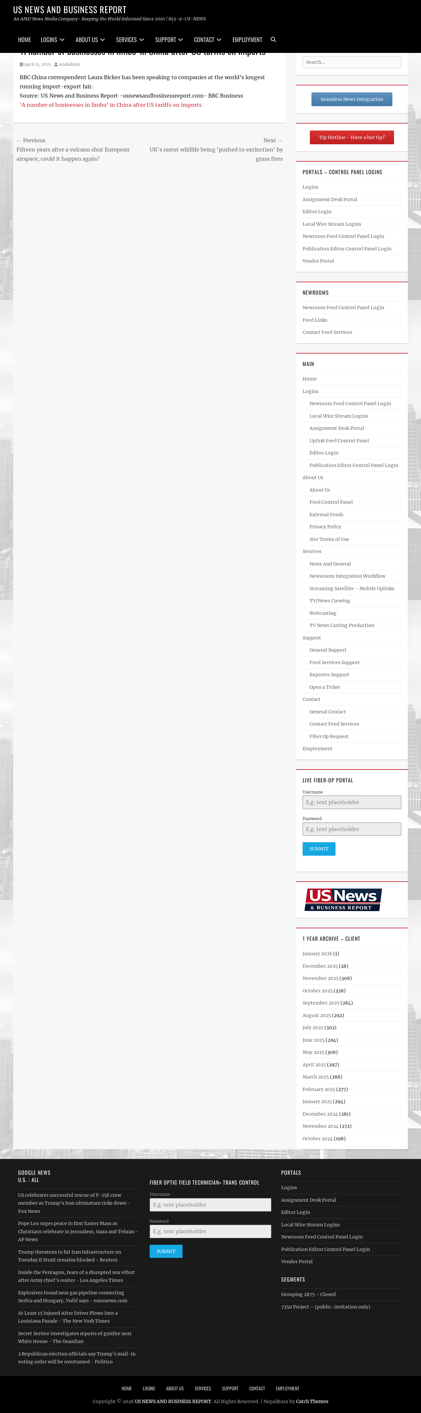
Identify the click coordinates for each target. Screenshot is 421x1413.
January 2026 (317, 951)
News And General (330, 564)
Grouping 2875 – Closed (308, 1292)
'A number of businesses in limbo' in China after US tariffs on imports (111, 105)
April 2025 (314, 1062)
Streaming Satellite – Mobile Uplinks (352, 588)
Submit (319, 849)
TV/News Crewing (330, 601)
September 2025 (321, 1000)
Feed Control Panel (331, 502)
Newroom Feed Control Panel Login (343, 236)
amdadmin (69, 64)
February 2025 (319, 1087)
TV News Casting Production (342, 625)
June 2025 (314, 1037)
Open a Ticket (325, 687)
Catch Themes (312, 1399)
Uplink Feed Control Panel (339, 441)
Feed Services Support (335, 662)
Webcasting (323, 613)
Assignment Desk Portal (330, 199)
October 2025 (318, 988)
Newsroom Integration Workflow (347, 576)
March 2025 (316, 1074)
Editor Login (317, 212)
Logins (49, 39)
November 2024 (321, 1123)
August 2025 (317, 1013)
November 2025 (320, 976)
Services (126, 39)
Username (313, 792)
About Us (87, 39)
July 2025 (313, 1025)
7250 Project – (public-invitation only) (325, 1304)
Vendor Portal (318, 261)
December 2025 (320, 963)
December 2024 (320, 1111)
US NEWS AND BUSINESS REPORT (70, 9)
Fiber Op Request (329, 736)
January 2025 (317, 1099)
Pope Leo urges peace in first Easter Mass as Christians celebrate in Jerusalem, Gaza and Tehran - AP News (78, 1229)
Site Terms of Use (329, 539)
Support (165, 39)
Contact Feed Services (327, 332)
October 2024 (318, 1136)
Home (24, 39)
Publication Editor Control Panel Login (347, 249)
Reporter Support (329, 675)
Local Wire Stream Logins (332, 224)
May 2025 (313, 1050)
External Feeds (326, 515)
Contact (204, 39)
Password (312, 818)
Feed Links (315, 320)
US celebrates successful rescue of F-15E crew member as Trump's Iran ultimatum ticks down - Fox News (74, 1201)
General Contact (328, 712)
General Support (328, 650)
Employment (247, 39)
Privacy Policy (325, 527)
